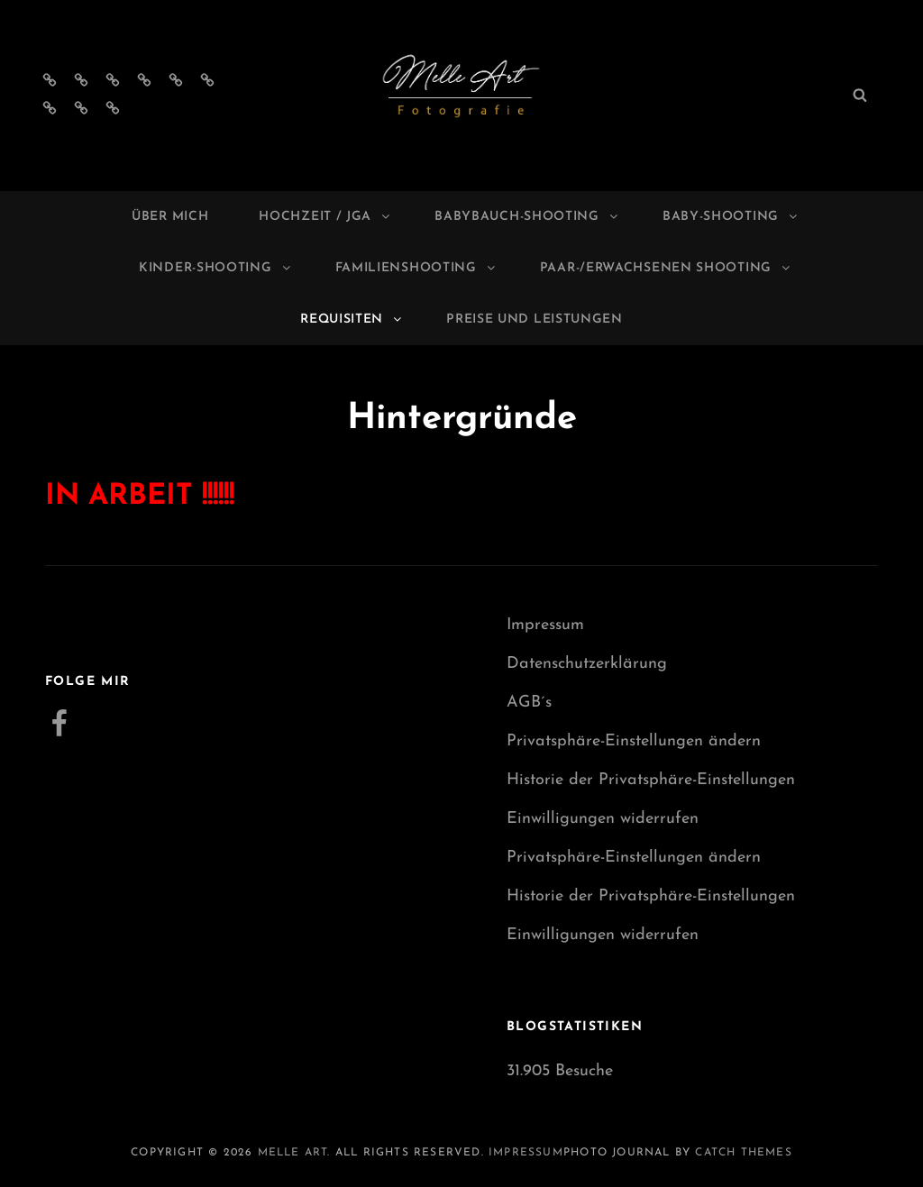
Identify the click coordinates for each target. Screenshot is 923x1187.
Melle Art (293, 1152)
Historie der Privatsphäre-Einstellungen (651, 780)
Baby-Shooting (731, 217)
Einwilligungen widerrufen (603, 818)
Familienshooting (416, 268)
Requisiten (352, 319)
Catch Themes (743, 1152)
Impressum (545, 625)
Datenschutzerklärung (587, 663)
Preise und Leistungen (534, 319)
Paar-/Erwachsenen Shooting (666, 268)
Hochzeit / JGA (325, 217)
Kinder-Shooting (216, 268)
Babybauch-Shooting (527, 217)
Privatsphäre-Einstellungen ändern (634, 741)
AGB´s (529, 702)
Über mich (170, 217)
